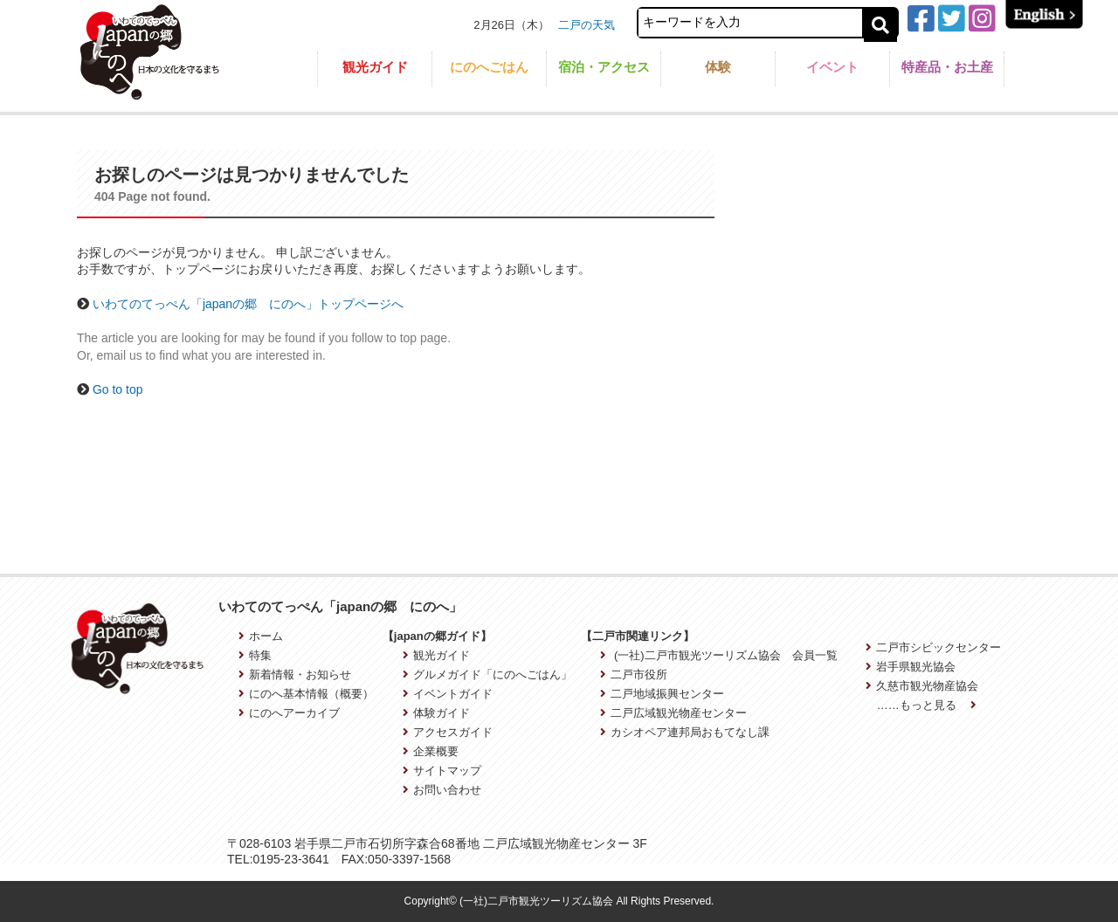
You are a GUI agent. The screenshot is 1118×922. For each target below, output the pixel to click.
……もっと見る (927, 705)
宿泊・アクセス (604, 66)
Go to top (118, 389)
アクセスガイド (448, 732)
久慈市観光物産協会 (922, 685)
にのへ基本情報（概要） (306, 693)
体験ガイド (436, 712)
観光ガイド (375, 66)
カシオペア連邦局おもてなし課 (684, 732)
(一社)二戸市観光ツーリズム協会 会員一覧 (718, 655)
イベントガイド (448, 693)
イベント (832, 66)
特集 (255, 655)
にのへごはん (489, 66)
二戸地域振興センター (662, 693)
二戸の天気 (586, 24)
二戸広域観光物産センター (673, 712)
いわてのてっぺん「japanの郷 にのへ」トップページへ (248, 304)
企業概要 (431, 751)
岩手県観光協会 (911, 666)
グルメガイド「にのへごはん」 (487, 674)
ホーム (260, 636)
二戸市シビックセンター (933, 647)
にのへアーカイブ (289, 712)
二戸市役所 (633, 674)
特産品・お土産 (947, 66)
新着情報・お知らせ (294, 674)
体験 (718, 66)
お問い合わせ (442, 789)
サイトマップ (442, 770)
